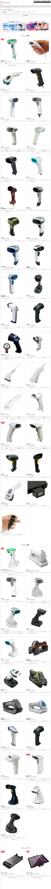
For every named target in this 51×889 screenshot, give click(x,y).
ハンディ (4, 11)
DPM (23, 11)
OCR (21, 11)
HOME (2, 11)
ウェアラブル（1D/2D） (32, 11)
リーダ (2, 6)
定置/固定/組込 (17, 11)
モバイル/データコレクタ (11, 11)
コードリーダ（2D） (14, 6)
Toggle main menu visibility (1, 4)
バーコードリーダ (7, 6)
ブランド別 (25, 11)
